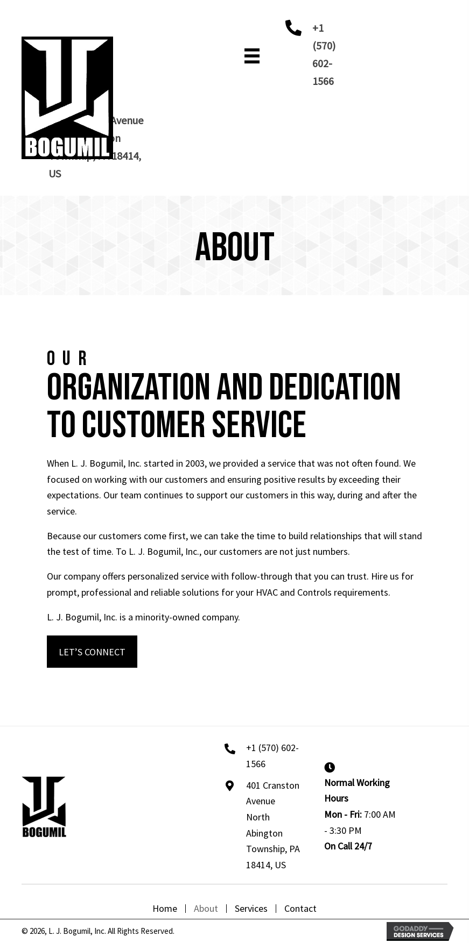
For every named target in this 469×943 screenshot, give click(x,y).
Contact (300, 908)
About (206, 908)
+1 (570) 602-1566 (272, 755)
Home (164, 908)
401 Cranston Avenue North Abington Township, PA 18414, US (273, 825)
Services (251, 908)
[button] (92, 651)
